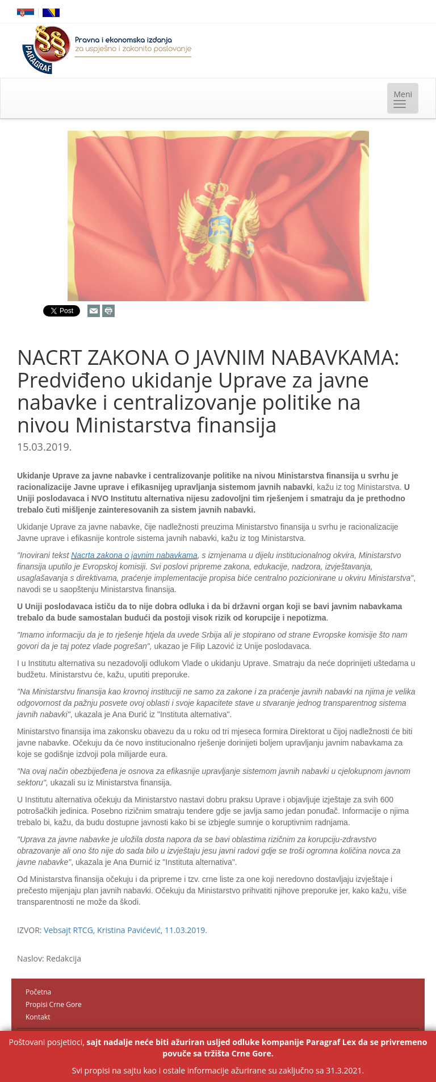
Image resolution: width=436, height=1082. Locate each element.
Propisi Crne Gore (54, 1004)
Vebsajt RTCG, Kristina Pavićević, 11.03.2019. (125, 930)
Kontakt (38, 1017)
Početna (38, 992)
